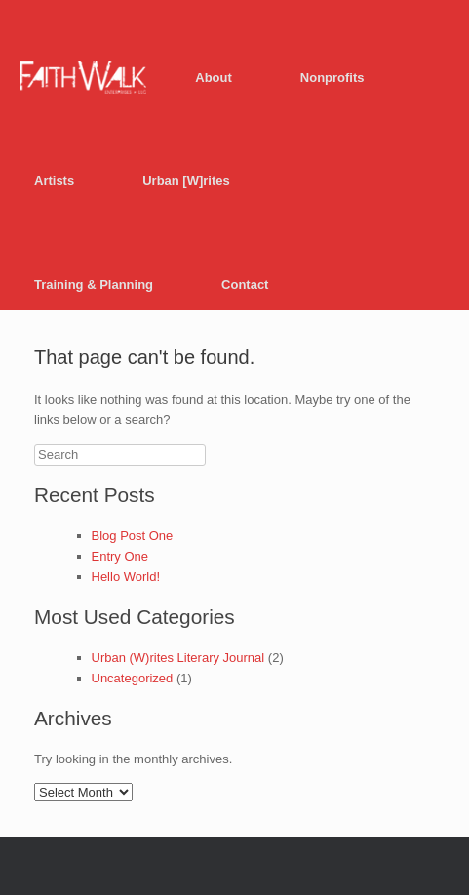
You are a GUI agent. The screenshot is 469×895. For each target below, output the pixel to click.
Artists (54, 181)
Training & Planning (93, 284)
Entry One (120, 556)
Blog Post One (133, 535)
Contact (244, 284)
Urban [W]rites (186, 181)
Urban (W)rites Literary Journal (178, 657)
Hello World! (126, 576)
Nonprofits (332, 77)
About (213, 77)
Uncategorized (133, 678)
